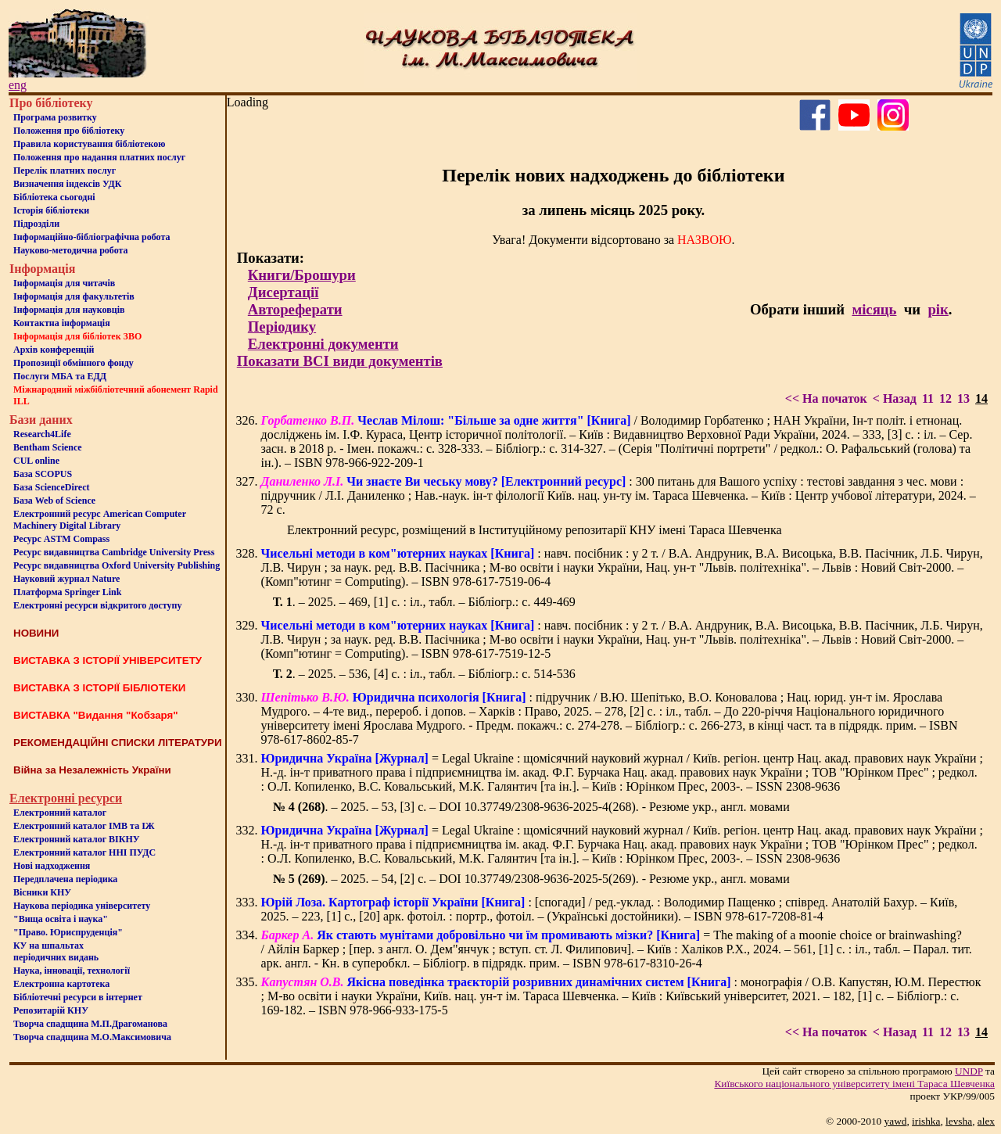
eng (18, 85)
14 (981, 398)
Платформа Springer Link (67, 592)
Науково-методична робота (70, 250)
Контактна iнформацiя (61, 323)
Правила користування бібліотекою (89, 143)
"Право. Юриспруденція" (68, 932)
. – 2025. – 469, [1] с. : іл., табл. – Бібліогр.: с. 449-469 (424, 601)
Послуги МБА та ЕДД (59, 376)
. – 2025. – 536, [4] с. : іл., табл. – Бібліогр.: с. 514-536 (424, 673)
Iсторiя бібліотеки (51, 210)
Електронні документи (323, 344)
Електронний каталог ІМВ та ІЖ (84, 825)
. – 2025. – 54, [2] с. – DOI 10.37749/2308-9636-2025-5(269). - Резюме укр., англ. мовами (531, 878)
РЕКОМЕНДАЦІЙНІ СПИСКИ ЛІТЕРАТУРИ (117, 742)
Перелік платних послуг (64, 170)
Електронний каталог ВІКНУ (76, 839)
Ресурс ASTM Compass (61, 538)
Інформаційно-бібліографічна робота (91, 236)
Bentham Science (47, 447)
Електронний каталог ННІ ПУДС (84, 852)
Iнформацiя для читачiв (64, 283)
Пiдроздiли (36, 223)
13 (963, 398)
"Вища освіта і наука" (60, 918)
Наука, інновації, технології (71, 970)
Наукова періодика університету (81, 905)
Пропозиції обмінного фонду (73, 362)
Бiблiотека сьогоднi (54, 197)
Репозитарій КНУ (50, 1010)
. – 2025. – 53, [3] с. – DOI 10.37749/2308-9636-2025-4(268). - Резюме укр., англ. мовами (531, 806)
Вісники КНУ (42, 892)
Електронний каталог (59, 812)
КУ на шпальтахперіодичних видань (56, 951)
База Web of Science (54, 500)
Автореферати (295, 309)
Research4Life (42, 434)
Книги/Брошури (302, 275)
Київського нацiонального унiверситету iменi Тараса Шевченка (854, 1083)
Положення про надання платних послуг (99, 157)
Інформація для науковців (68, 309)
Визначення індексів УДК (67, 183)
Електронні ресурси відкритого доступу (97, 605)
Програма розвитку (55, 117)
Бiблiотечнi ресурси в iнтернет (77, 997)
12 (945, 398)
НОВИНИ (36, 633)
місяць (874, 309)
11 (928, 398)
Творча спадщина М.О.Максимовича (92, 1037)
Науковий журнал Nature (66, 578)
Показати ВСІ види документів (340, 361)
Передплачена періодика (65, 879)
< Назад (895, 398)
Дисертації (283, 292)
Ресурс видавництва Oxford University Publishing (116, 565)
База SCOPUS (42, 473)
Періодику (282, 326)
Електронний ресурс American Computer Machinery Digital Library (99, 519)
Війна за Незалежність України (92, 770)
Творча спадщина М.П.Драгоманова (90, 1023)
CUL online (36, 460)
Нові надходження (51, 865)
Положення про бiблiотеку (68, 130)
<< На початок (826, 398)
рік (937, 309)
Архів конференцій (54, 349)
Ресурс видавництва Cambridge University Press (113, 552)
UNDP (969, 1071)
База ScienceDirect (51, 487)
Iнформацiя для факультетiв (74, 296)
